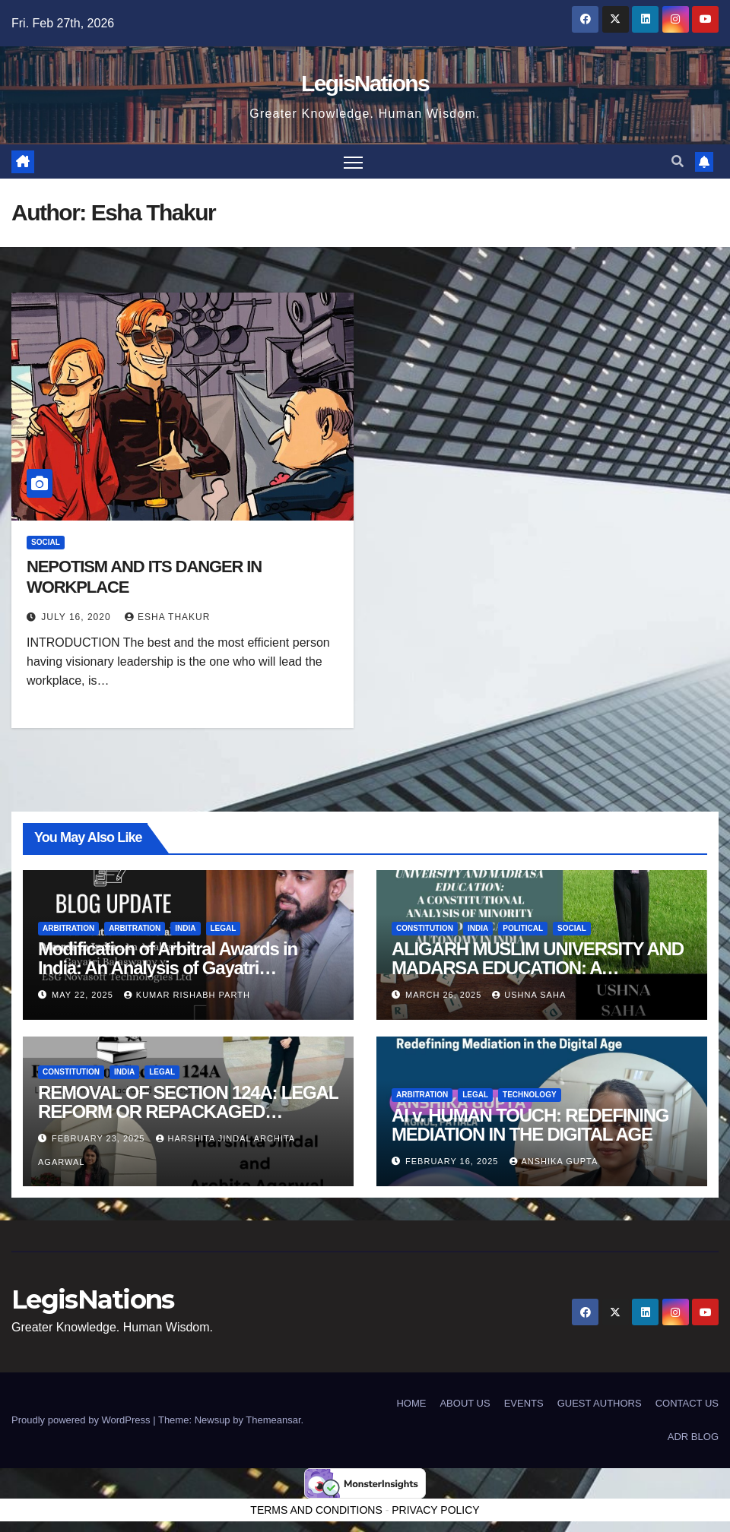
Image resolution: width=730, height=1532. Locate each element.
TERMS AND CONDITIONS (316, 1510)
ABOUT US (465, 1403)
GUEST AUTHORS (599, 1403)
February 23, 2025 (100, 1138)
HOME (411, 1403)
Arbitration (68, 928)
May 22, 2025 (84, 994)
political (523, 928)
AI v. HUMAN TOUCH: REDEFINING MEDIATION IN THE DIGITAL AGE (530, 1124)
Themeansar (273, 1420)
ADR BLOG (693, 1436)
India (185, 928)
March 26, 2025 (444, 994)
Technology (530, 1094)
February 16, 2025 (453, 1161)
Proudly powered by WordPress (82, 1420)
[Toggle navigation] (353, 161)
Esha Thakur (167, 617)
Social (45, 542)
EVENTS (524, 1403)
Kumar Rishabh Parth (187, 994)
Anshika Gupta (553, 1161)
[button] (677, 161)
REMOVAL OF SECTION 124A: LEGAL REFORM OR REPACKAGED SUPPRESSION (188, 1111)
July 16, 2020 (77, 617)
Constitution (424, 928)
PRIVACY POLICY (435, 1510)
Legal (223, 928)
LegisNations (365, 83)
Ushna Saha (529, 994)
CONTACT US (687, 1403)
